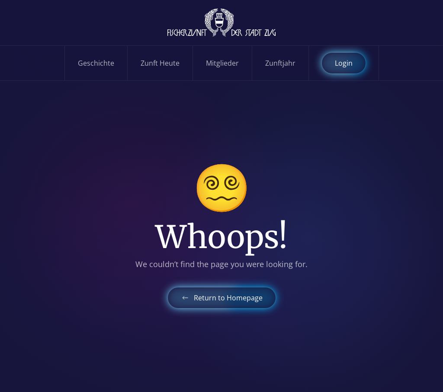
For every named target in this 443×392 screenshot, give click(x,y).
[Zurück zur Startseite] (221, 23)
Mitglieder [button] (222, 63)
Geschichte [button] (96, 63)
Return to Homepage (222, 298)
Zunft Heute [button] (160, 63)
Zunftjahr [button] (280, 63)
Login (344, 63)
